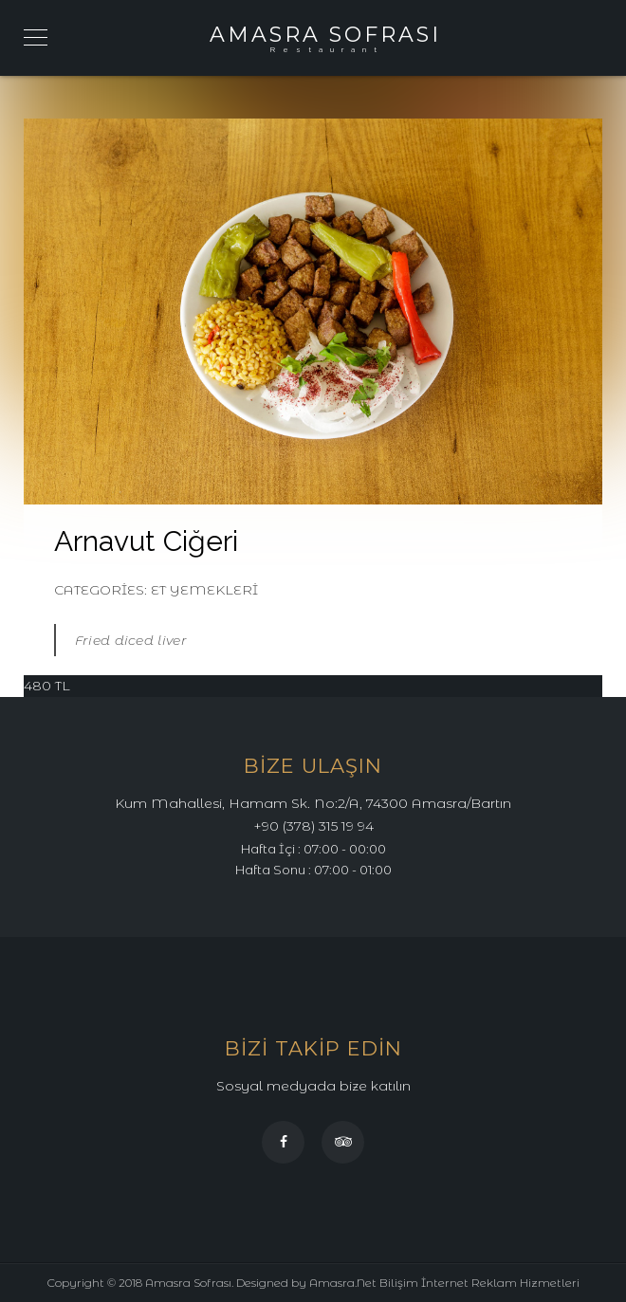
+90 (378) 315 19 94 (313, 825)
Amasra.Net (343, 1282)
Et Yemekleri (204, 589)
